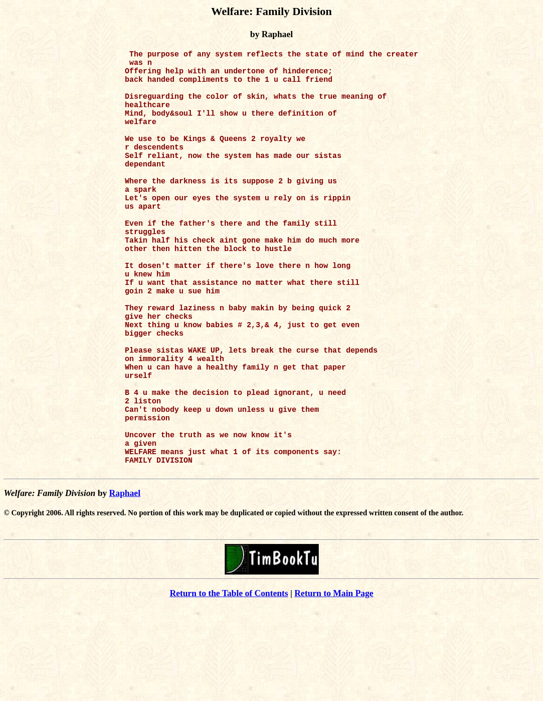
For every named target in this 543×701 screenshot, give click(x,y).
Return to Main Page (333, 687)
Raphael (125, 587)
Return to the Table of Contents (229, 687)
